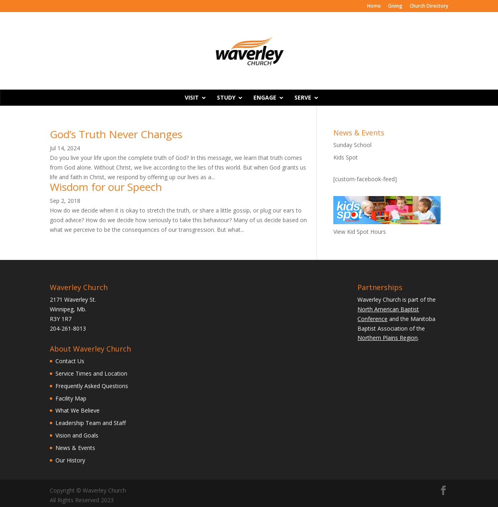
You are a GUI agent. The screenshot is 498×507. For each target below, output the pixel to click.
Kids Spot (345, 157)
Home (374, 6)
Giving (395, 6)
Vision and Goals (76, 435)
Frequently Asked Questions (91, 386)
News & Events (75, 448)
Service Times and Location (91, 373)
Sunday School (352, 145)
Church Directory (429, 6)
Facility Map (70, 398)
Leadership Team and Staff (90, 423)
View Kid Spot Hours (359, 231)
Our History (70, 460)
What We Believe (77, 410)
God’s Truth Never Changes (116, 134)
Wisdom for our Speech (106, 187)
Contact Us (69, 361)
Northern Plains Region (387, 337)
